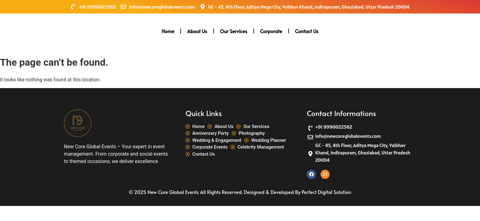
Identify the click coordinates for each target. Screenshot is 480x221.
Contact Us (307, 31)
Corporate (271, 31)
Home (168, 31)
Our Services (233, 31)
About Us (197, 31)
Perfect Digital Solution (326, 191)
